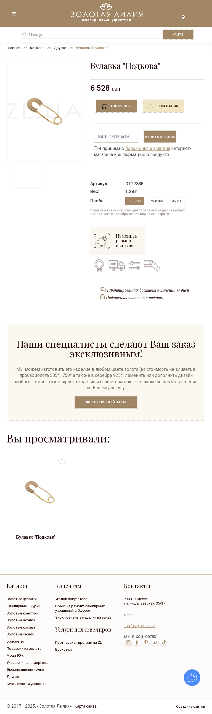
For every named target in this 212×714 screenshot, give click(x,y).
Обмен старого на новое (133, 265)
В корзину (121, 106)
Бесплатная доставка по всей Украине (117, 265)
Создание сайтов (190, 706)
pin (146, 642)
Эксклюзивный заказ (106, 402)
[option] (44, 111)
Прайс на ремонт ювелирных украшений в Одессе (80, 608)
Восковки (63, 649)
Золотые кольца (21, 627)
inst (128, 642)
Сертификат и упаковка (26, 684)
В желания (167, 106)
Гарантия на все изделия (99, 265)
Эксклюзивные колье (25, 669)
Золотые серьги (20, 634)
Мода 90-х (15, 655)
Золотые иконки (21, 620)
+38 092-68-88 (139, 626)
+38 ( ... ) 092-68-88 (198, 14)
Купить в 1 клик (160, 137)
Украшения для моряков (28, 663)
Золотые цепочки (22, 599)
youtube (154, 642)
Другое (13, 677)
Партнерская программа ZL (78, 642)
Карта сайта (86, 706)
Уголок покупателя (71, 599)
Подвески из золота (24, 648)
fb (137, 642)
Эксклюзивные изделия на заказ (83, 617)
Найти (178, 34)
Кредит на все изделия (151, 265)
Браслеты (15, 641)
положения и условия (147, 148)
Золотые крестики (23, 613)
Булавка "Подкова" (35, 537)
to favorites (61, 459)
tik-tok (163, 642)
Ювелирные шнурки (23, 606)
